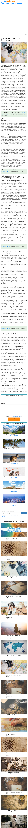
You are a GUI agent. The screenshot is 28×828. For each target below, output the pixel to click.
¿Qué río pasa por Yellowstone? (13, 714)
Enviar (14, 419)
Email (2, 399)
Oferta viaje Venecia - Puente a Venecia (10, 489)
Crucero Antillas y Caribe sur (8, 448)
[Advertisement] (14, 19)
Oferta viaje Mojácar (7, 503)
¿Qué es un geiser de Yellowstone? (14, 792)
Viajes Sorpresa (6, 476)
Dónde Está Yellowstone (11, 538)
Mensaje (2, 407)
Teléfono (3, 403)
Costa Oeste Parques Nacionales (9, 434)
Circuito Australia (6, 462)
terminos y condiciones (11, 515)
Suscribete (24, 513)
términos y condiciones (16, 416)
